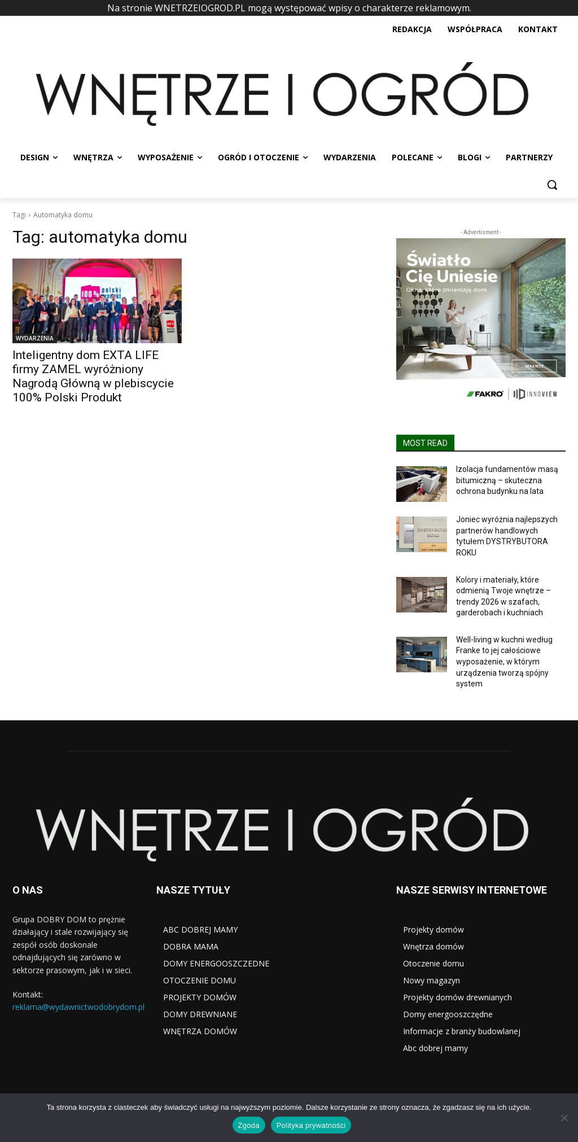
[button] (552, 184)
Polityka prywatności (311, 1125)
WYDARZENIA (35, 338)
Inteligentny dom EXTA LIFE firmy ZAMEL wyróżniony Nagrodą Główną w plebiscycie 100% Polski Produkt (93, 376)
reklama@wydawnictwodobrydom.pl (78, 1006)
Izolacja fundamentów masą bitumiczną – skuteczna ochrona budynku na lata (507, 480)
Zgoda (249, 1125)
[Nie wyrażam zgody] (564, 1117)
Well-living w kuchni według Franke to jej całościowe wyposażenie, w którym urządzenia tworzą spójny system (504, 661)
